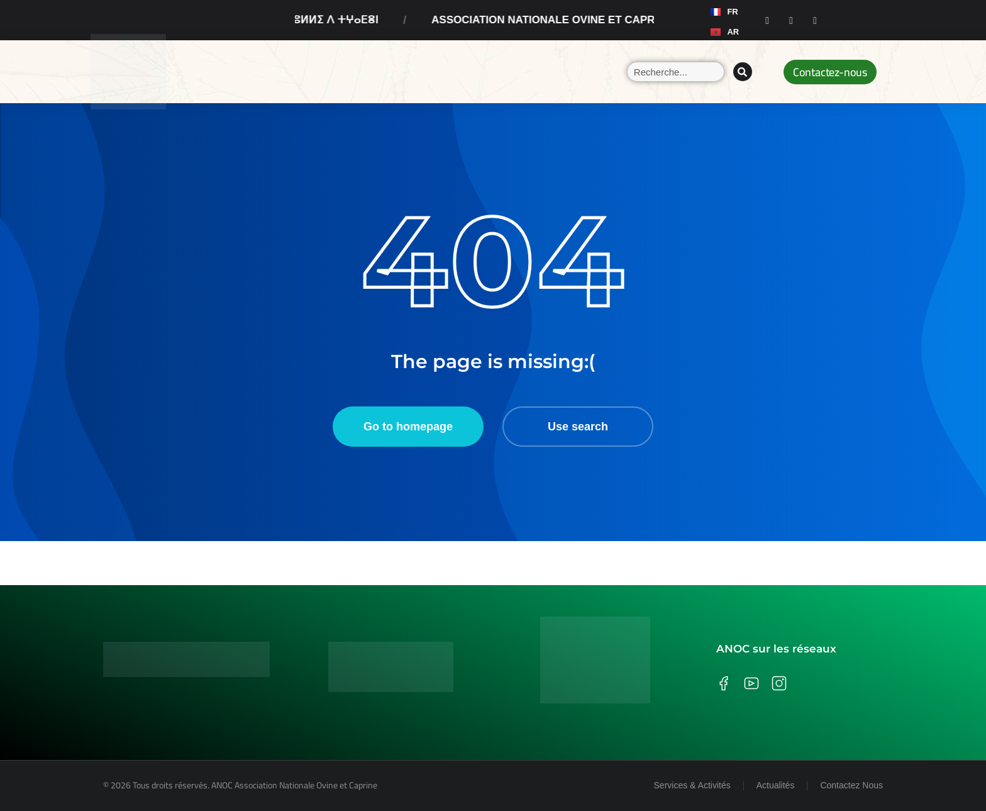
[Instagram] (791, 20)
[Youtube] (815, 20)
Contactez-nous (830, 72)
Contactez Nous (851, 785)
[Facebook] (767, 20)
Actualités (775, 785)
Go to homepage (408, 426)
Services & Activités (692, 785)
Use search (578, 426)
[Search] (742, 71)
